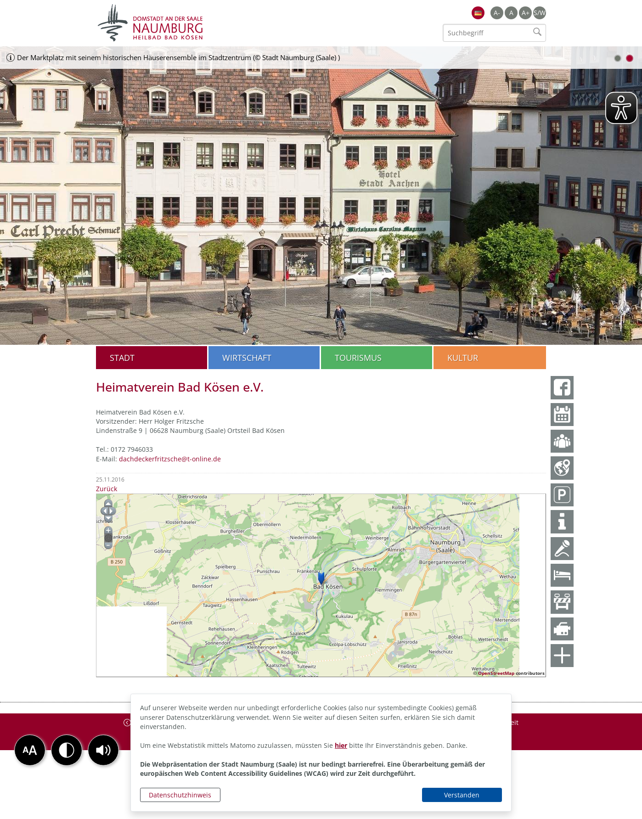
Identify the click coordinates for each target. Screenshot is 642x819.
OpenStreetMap (496, 673)
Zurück (106, 488)
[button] (103, 750)
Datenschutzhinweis (180, 795)
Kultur (462, 357)
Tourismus (358, 357)
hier (341, 745)
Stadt (122, 357)
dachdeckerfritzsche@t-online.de (170, 458)
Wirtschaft (246, 357)
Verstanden (461, 795)
